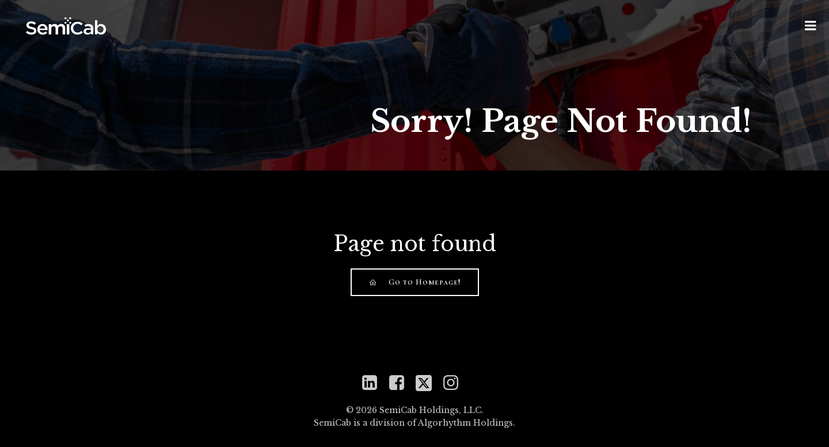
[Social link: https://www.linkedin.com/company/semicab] (373, 383)
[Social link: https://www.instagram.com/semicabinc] (455, 383)
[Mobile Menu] (810, 26)
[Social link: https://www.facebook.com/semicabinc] (400, 383)
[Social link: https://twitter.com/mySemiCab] (428, 383)
